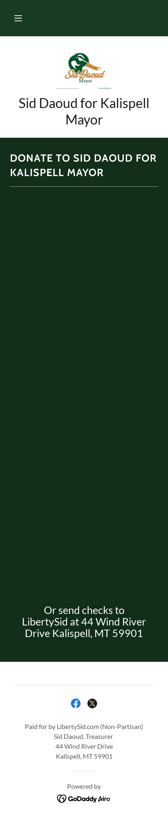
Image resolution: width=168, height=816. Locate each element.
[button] (18, 18)
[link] (84, 69)
